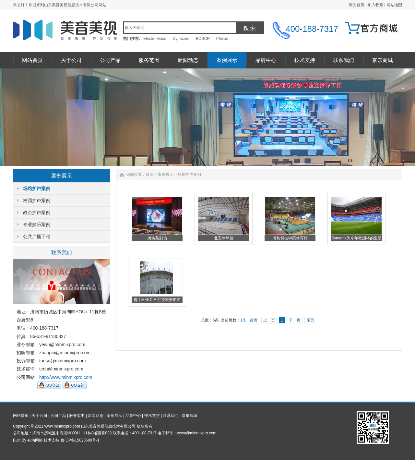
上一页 (269, 320)
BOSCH (203, 38)
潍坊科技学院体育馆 (290, 238)
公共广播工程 (36, 236)
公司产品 (110, 60)
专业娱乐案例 (36, 224)
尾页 (310, 320)
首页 (149, 174)
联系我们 (343, 60)
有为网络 (35, 440)
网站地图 (394, 5)
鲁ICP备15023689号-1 (80, 440)
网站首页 (32, 60)
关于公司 (71, 60)
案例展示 (227, 60)
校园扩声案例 (36, 200)
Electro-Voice (154, 38)
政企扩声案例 (36, 212)
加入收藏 (375, 5)
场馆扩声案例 (36, 188)
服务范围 (149, 60)
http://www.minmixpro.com (65, 377)
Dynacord (181, 38)
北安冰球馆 (223, 238)
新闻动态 (188, 60)
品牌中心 (265, 60)
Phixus (222, 38)
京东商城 (382, 60)
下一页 (295, 320)
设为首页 (356, 5)
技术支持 (304, 60)
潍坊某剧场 (157, 238)
